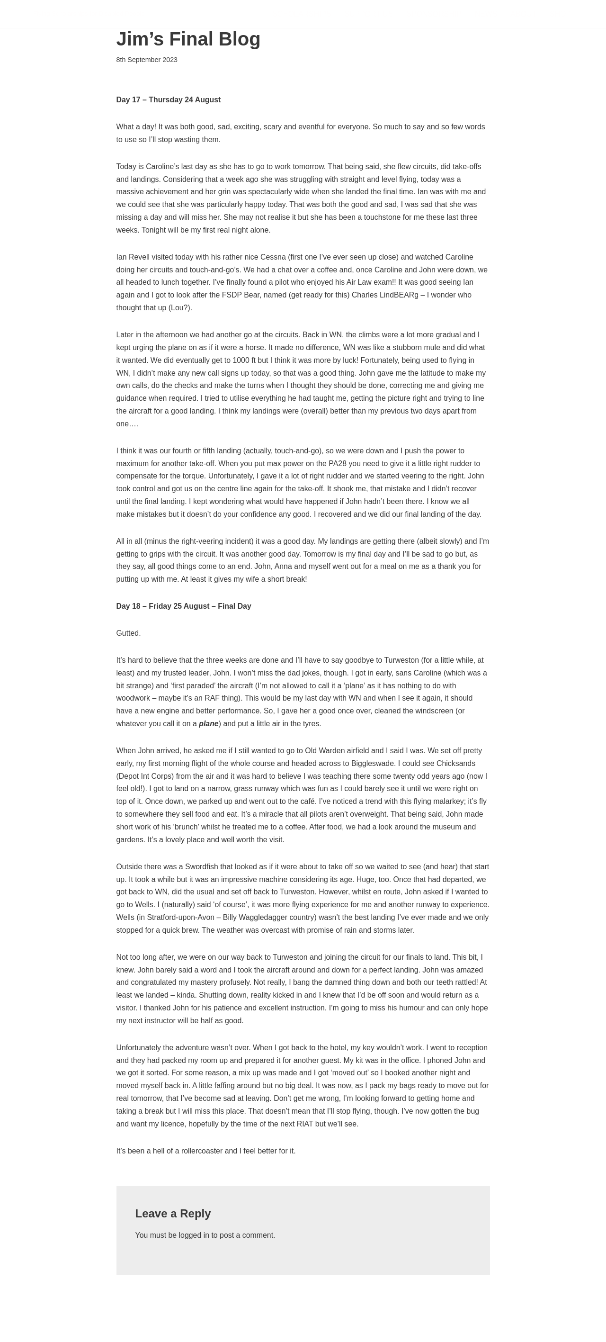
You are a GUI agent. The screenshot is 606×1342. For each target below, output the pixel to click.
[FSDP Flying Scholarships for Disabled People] (89, 14)
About (523, 14)
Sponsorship (433, 14)
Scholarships (300, 14)
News (485, 14)
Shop (560, 14)
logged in (194, 1259)
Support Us (367, 14)
